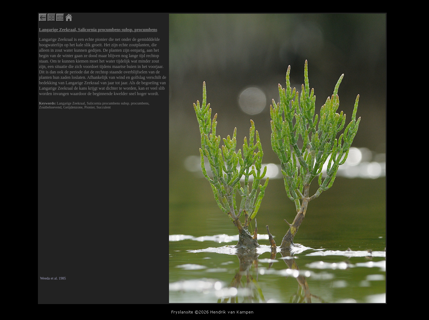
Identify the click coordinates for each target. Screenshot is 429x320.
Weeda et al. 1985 (53, 278)
